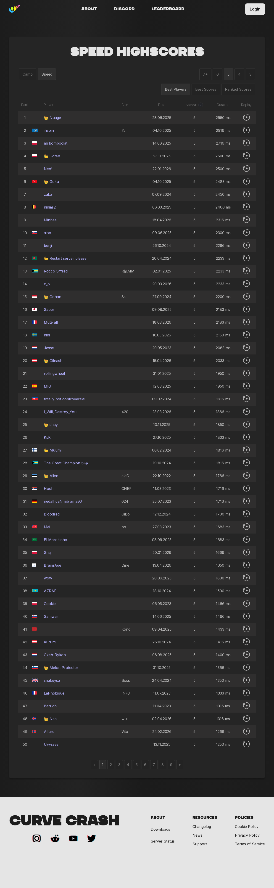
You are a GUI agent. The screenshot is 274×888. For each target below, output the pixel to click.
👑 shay (51, 424)
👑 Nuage (52, 117)
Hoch (48, 488)
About (89, 9)
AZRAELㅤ (51, 591)
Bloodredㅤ (52, 514)
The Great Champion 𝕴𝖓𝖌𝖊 (66, 463)
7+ (205, 74)
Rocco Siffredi (56, 271)
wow (48, 578)
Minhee (50, 220)
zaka (48, 194)
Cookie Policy (246, 827)
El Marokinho (55, 539)
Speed (46, 74)
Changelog (201, 827)
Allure (49, 731)
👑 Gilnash (53, 360)
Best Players (176, 89)
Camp (28, 74)
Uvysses (51, 744)
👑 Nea (50, 718)
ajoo (47, 232)
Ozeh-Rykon (55, 655)
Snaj (47, 552)
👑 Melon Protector (61, 667)
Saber (49, 309)
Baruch (50, 706)
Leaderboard (168, 9)
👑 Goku (51, 181)
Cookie (50, 603)
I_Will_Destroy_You (60, 412)
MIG (47, 386)
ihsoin (49, 130)
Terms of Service (250, 844)
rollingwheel (54, 373)
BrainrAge (52, 565)
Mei (47, 527)
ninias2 (50, 207)
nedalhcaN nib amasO (63, 501)
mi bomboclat (55, 143)
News (197, 835)
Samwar (51, 616)
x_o (47, 284)
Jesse (49, 348)
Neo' (48, 168)
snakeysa (52, 680)
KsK (47, 437)
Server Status (163, 841)
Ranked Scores (238, 89)
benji (48, 245)
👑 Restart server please (65, 258)
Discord (124, 9)
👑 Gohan (52, 296)
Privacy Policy (247, 835)
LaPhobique (54, 693)
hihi (47, 335)
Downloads (160, 829)
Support (199, 844)
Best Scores (205, 89)
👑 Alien (51, 475)
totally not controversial (64, 399)
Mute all (51, 322)
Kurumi (50, 642)
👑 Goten (52, 156)
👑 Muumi (52, 450)
